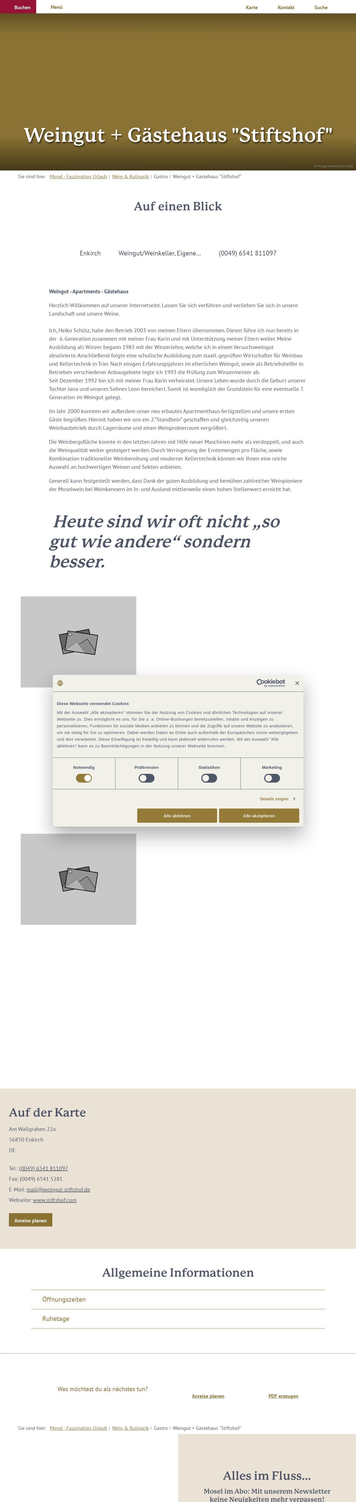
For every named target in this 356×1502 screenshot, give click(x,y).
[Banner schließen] (297, 683)
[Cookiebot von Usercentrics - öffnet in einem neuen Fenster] (260, 683)
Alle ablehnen (177, 815)
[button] (18, 6)
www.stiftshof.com (55, 1200)
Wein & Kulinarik (130, 176)
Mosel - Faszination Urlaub (78, 176)
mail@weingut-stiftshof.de (58, 1189)
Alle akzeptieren (259, 815)
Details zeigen (274, 798)
